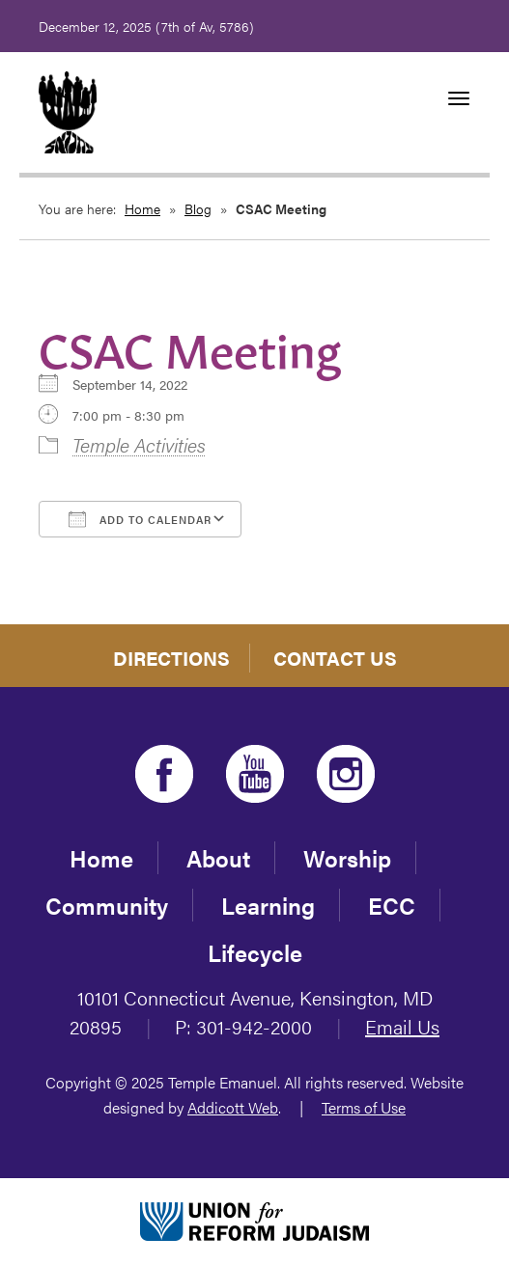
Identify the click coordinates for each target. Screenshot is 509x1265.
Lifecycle (255, 952)
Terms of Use (364, 1107)
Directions (171, 658)
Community (106, 905)
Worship (347, 857)
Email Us (402, 1026)
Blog (198, 208)
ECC (391, 905)
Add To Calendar (140, 519)
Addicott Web (232, 1107)
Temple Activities (139, 444)
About (218, 857)
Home (142, 208)
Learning (268, 905)
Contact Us (335, 658)
